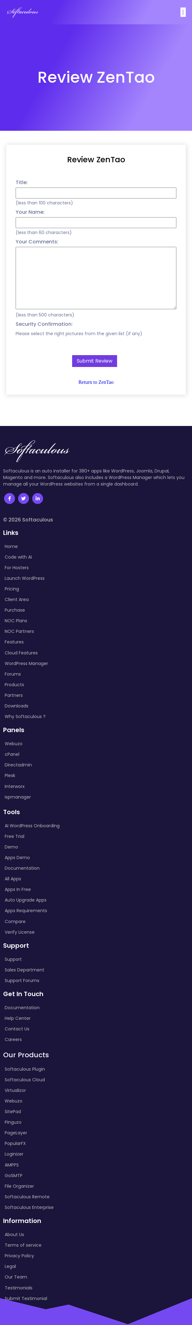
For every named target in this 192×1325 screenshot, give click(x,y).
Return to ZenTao (96, 381)
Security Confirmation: (44, 323)
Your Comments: (37, 241)
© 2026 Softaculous (28, 519)
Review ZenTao (96, 159)
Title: (22, 181)
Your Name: (30, 211)
